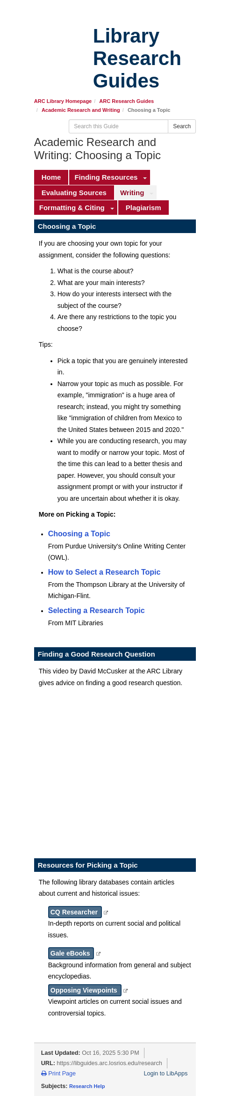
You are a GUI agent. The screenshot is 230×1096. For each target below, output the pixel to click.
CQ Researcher (75, 912)
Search (182, 126)
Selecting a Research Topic (96, 610)
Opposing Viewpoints (84, 990)
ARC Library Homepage (63, 101)
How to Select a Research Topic (104, 572)
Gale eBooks (71, 953)
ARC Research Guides (126, 101)
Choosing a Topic (79, 534)
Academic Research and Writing (81, 110)
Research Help (87, 1086)
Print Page (58, 1073)
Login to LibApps (165, 1073)
